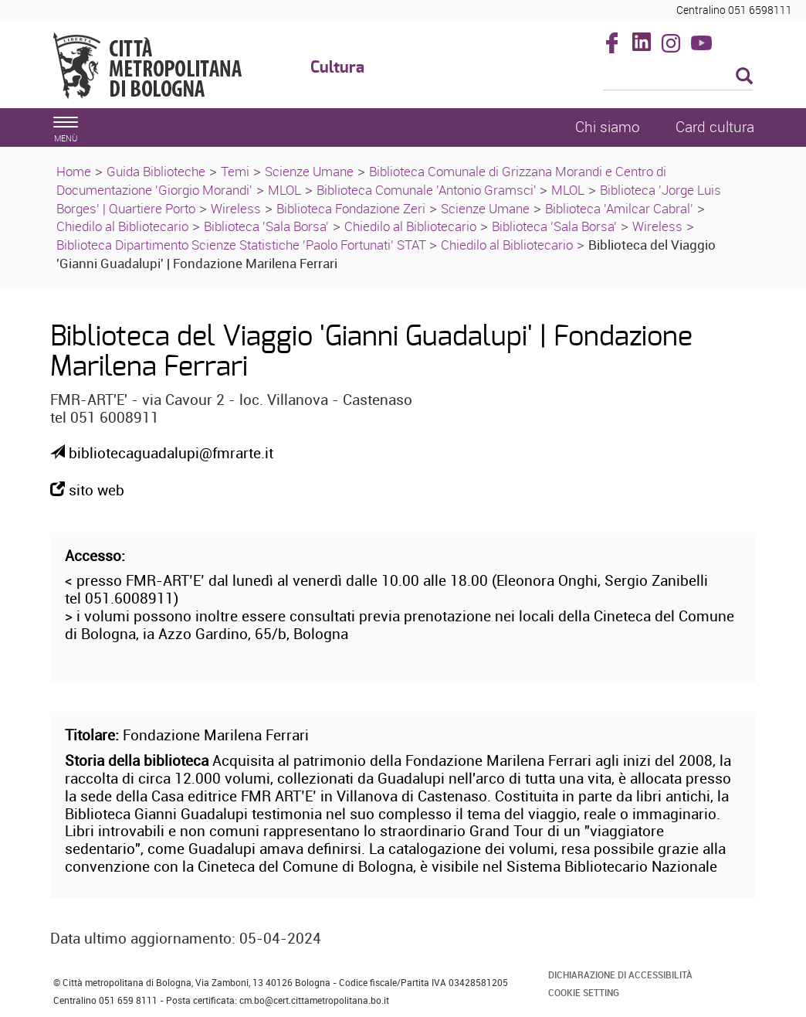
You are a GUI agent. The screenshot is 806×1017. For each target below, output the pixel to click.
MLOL (284, 190)
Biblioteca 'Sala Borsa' (266, 226)
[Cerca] (678, 77)
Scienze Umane (309, 171)
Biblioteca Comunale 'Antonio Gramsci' (428, 190)
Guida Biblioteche (156, 171)
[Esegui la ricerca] (744, 77)
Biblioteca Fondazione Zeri (350, 208)
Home (73, 171)
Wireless (236, 208)
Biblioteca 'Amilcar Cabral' (619, 208)
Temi (235, 171)
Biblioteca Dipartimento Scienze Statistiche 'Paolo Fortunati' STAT (242, 244)
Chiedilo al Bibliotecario (122, 226)
